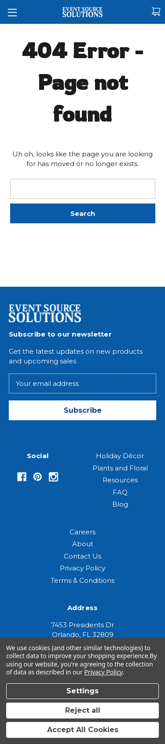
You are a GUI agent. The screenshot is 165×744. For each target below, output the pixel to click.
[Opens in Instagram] (53, 476)
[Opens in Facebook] (21, 476)
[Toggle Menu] (12, 12)
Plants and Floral (120, 468)
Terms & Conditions (82, 580)
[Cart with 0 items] (156, 12)
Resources (120, 480)
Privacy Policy (82, 568)
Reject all (82, 710)
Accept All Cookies (82, 729)
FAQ (120, 492)
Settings (82, 691)
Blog (120, 504)
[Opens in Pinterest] (37, 476)
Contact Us (82, 556)
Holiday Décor (120, 456)
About (82, 544)
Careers (82, 532)
